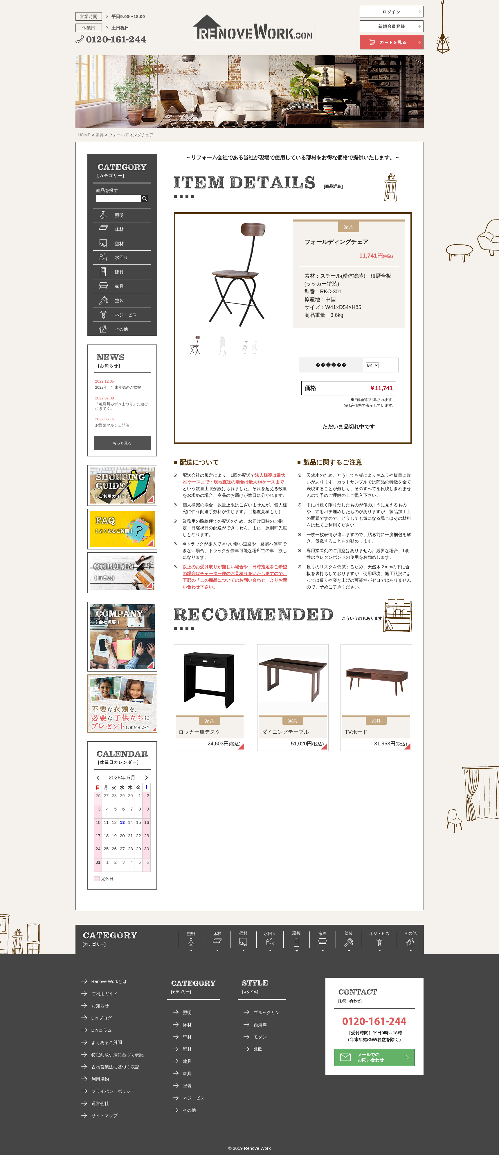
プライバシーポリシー (113, 1091)
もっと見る (122, 443)
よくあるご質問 (106, 1042)
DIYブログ (101, 1017)
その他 (189, 1110)
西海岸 (260, 1024)
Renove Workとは (109, 981)
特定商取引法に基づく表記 (117, 1054)
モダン (260, 1036)
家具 (100, 135)
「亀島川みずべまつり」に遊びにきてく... (122, 403)
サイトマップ (104, 1115)
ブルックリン (267, 1012)
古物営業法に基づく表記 (115, 1066)
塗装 (187, 1085)
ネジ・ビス (194, 1097)
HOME (84, 135)
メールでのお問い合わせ (371, 1057)
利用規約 (100, 1079)
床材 (187, 1024)
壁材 (187, 1036)
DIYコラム (101, 1030)
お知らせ (100, 1005)
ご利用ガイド (104, 993)
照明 (187, 1012)
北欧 (258, 1049)
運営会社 (100, 1103)
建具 (187, 1061)
